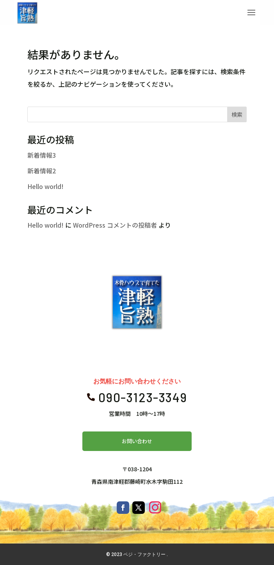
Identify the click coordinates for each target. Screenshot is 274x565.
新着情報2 (41, 170)
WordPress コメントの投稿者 (115, 225)
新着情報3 (41, 155)
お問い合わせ (137, 441)
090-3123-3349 (142, 397)
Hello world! (45, 186)
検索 (236, 114)
